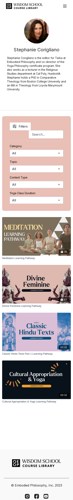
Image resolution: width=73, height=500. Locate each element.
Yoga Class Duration (22, 193)
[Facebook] (36, 496)
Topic (13, 161)
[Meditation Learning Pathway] (36, 258)
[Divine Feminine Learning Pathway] (36, 306)
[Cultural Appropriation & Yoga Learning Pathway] (36, 402)
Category (16, 146)
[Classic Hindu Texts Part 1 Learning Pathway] (36, 354)
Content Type (18, 177)
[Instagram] (27, 496)
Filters (20, 126)
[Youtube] (46, 496)
